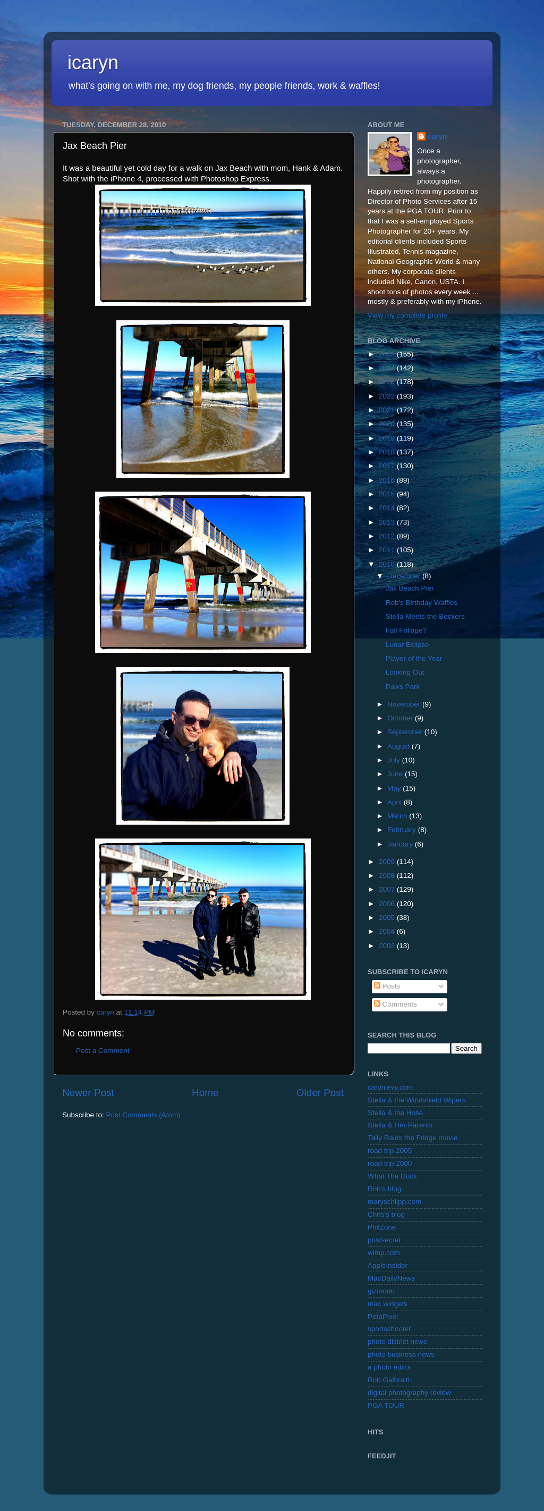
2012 (388, 536)
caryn (437, 136)
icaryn (92, 62)
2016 (388, 480)
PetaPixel (383, 1317)
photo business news (401, 1354)
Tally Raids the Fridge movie (413, 1138)
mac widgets (387, 1304)
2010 (388, 564)
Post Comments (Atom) (143, 1115)
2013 (388, 522)
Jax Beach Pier (410, 588)
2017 (388, 466)
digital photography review (409, 1393)
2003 (388, 946)
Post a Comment (103, 1051)
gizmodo (381, 1291)
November (404, 704)
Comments (395, 1004)
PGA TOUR (386, 1405)
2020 (388, 424)
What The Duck (392, 1176)
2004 (388, 931)
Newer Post (88, 1092)
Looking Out (405, 672)
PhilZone (382, 1227)
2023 (388, 382)
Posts (387, 986)
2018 (388, 452)
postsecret (384, 1240)
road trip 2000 (390, 1163)
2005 (388, 917)
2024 (388, 368)
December (404, 576)
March (398, 816)
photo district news (397, 1342)
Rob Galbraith (390, 1380)
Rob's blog (384, 1189)
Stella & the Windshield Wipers (417, 1100)
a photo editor (390, 1367)
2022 (388, 396)
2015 (388, 494)
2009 (388, 862)
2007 (388, 889)
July (394, 760)
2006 (388, 904)
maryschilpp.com (394, 1202)
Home (205, 1092)
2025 (388, 354)
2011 (388, 550)
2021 (388, 410)
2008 (388, 875)
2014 (388, 508)
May (395, 788)
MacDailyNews (391, 1278)
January (401, 844)
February (402, 830)
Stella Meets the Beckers (425, 616)
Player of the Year (414, 658)
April (395, 802)
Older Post (320, 1092)
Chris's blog (386, 1214)
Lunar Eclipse (407, 645)
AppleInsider (387, 1265)
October (401, 718)
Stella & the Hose (395, 1113)
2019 (388, 438)
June (396, 774)
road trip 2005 (390, 1151)
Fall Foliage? (406, 630)
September (405, 732)
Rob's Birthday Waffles (421, 603)
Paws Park (403, 687)
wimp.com (384, 1253)
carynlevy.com (390, 1087)
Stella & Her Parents (400, 1125)
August (399, 746)
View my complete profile (407, 315)
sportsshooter (389, 1329)
